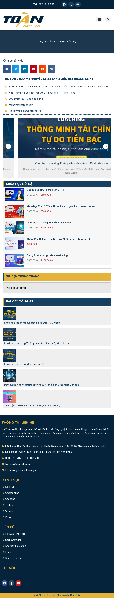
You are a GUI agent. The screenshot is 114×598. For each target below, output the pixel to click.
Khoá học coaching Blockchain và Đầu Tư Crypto (32, 322)
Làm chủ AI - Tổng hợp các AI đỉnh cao (49, 222)
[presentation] (8, 146)
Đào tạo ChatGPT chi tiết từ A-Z (45, 190)
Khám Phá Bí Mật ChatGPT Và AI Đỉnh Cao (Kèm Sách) (58, 239)
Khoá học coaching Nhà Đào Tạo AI (24, 364)
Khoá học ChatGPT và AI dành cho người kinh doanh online (61, 206)
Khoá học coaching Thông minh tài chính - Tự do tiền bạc (37, 343)
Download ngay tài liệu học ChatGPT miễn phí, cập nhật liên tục (41, 384)
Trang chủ (42, 41)
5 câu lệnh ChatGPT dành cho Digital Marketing (32, 405)
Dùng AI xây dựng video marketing (47, 255)
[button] (99, 19)
